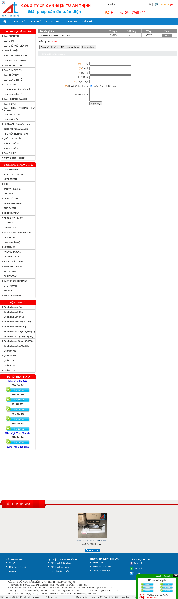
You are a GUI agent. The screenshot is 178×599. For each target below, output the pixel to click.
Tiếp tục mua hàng (70, 47)
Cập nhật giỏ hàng (49, 47)
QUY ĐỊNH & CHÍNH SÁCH (62, 559)
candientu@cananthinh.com (100, 587)
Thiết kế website (50, 597)
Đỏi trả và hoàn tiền (101, 570)
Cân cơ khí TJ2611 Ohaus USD (55, 35)
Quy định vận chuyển (60, 571)
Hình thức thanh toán (102, 566)
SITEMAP (71, 21)
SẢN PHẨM (37, 21)
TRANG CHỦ (17, 21)
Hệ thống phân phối (18, 567)
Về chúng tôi (14, 559)
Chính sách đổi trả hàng (61, 563)
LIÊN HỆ (87, 21)
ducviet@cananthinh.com (106, 590)
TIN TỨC (54, 21)
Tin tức (12, 563)
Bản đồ (12, 571)
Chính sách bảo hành (60, 567)
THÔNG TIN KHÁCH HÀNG (104, 559)
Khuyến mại (98, 562)
